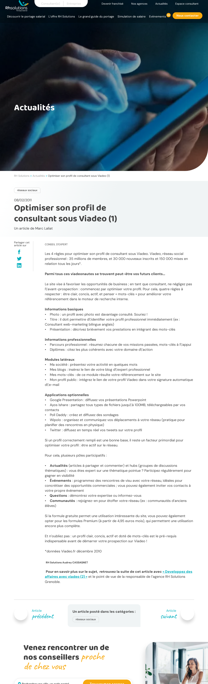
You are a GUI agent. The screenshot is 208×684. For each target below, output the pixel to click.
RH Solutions (21, 175)
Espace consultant (186, 3)
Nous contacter (187, 15)
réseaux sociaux (27, 190)
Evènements (157, 16)
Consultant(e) (50, 4)
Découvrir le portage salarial (26, 16)
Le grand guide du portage (96, 16)
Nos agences (139, 3)
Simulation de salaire (132, 16)
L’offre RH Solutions (61, 16)
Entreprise (74, 4)
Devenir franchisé (112, 3)
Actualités (161, 3)
